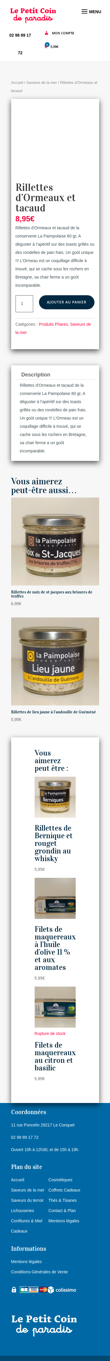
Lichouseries (22, 1191)
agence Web (65, 1352)
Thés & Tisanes (62, 1180)
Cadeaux (19, 1211)
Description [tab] (35, 355)
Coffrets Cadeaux (64, 1170)
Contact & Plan (62, 1191)
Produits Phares (53, 304)
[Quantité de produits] (24, 283)
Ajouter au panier (67, 282)
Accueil (17, 82)
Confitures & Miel (27, 1201)
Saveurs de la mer (41, 82)
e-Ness (53, 1344)
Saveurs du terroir (27, 1180)
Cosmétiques (60, 1160)
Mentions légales (63, 1201)
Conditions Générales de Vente (39, 1252)
